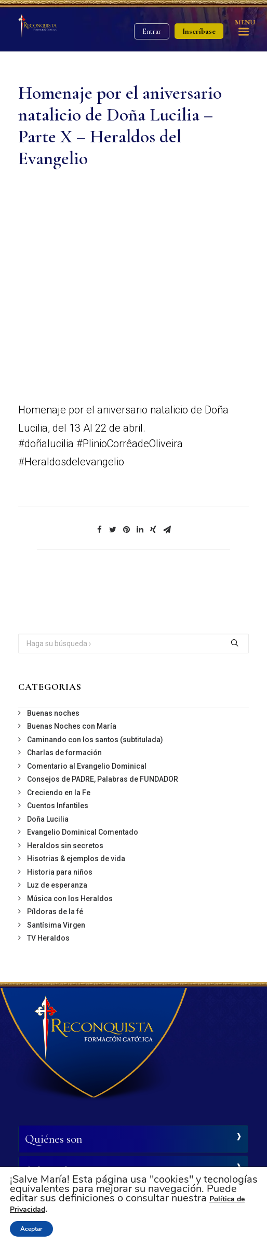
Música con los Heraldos (70, 898)
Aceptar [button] (31, 1229)
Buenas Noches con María (71, 726)
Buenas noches (53, 713)
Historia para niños (59, 872)
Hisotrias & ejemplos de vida (76, 858)
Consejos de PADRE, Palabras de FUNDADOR (102, 779)
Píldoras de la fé (55, 911)
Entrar (151, 31)
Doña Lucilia (48, 819)
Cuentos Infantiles (57, 805)
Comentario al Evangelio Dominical (86, 766)
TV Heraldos (48, 938)
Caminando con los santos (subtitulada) (95, 739)
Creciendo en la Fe (58, 792)
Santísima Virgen (56, 925)
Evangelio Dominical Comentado (82, 832)
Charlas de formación (64, 752)
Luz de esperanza (57, 885)
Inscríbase (199, 31)
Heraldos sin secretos (65, 845)
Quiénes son (53, 1139)
